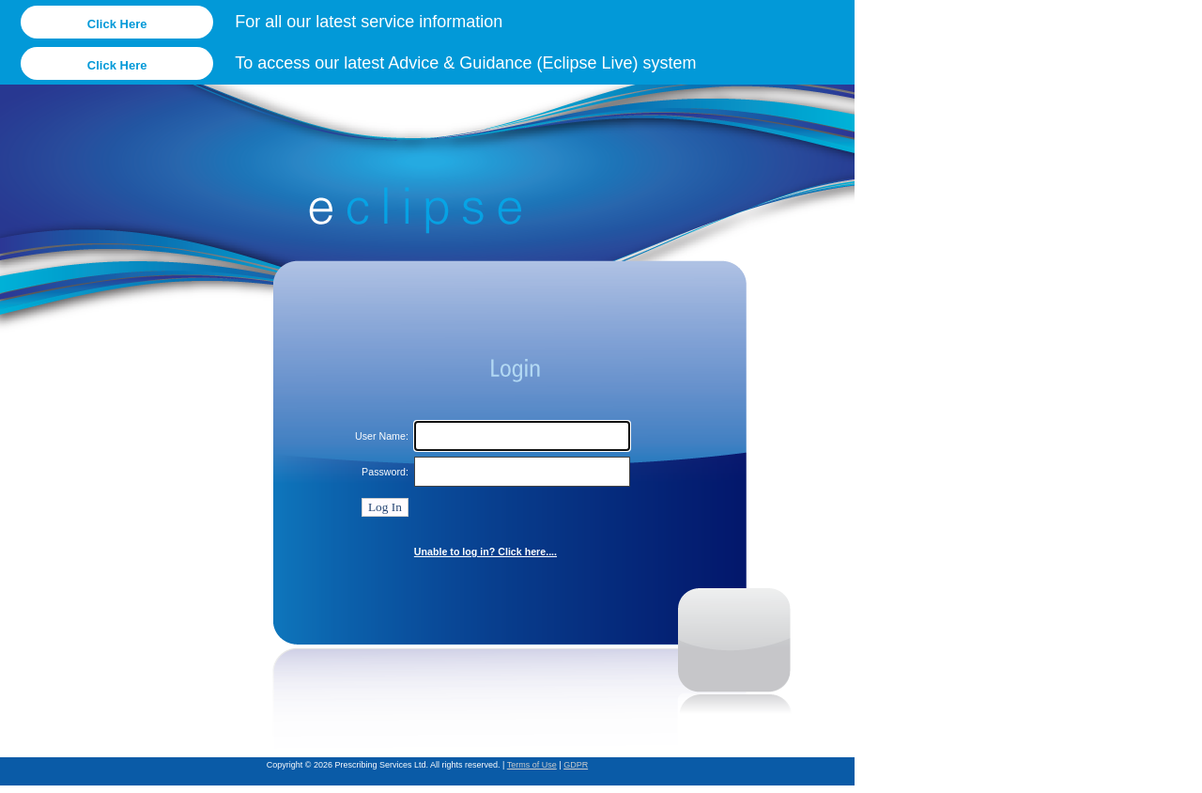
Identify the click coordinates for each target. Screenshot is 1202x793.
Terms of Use (532, 765)
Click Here (117, 24)
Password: (385, 471)
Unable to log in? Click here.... (485, 551)
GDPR (575, 765)
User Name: (381, 436)
